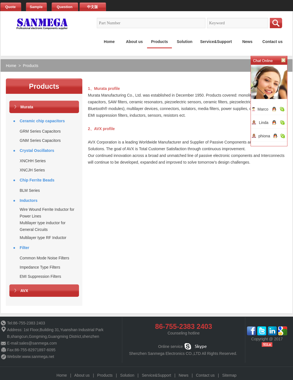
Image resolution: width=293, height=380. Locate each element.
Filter (24, 247)
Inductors (29, 200)
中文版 (92, 7)
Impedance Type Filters (40, 267)
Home (11, 65)
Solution (127, 375)
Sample (36, 7)
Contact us (205, 375)
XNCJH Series (32, 170)
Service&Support (156, 375)
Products (30, 65)
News (183, 375)
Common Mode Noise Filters (44, 258)
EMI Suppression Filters (40, 276)
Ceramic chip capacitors (42, 121)
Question (64, 7)
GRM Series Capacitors (40, 131)
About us (82, 375)
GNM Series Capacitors (40, 140)
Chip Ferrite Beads (37, 180)
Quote (10, 7)
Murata (26, 107)
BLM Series (30, 190)
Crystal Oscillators (37, 150)
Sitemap (229, 375)
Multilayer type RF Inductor (43, 237)
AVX (24, 290)
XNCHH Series (33, 161)
